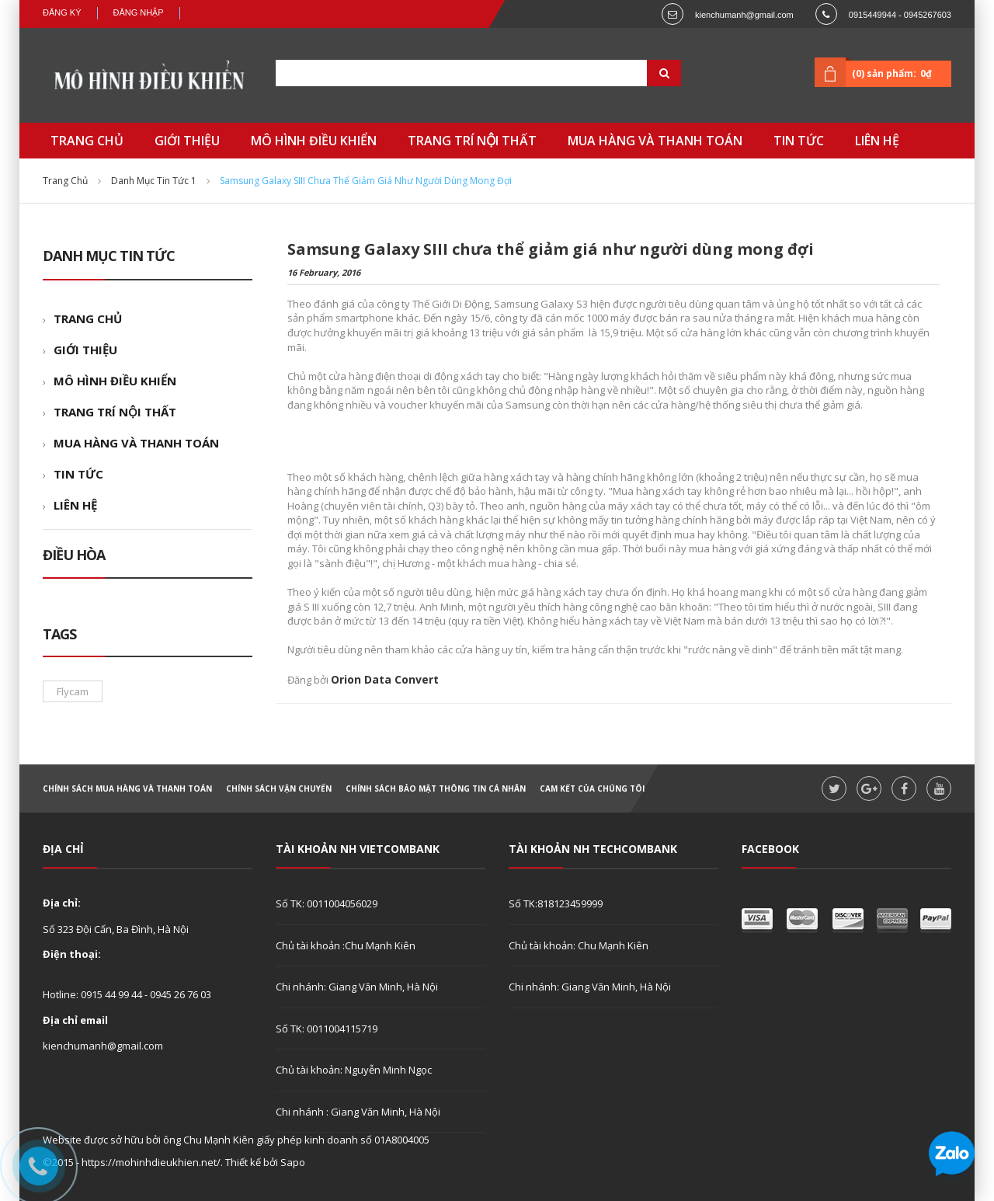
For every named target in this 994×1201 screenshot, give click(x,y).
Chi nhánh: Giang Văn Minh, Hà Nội (357, 987)
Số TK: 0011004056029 (326, 903)
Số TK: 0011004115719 (326, 1029)
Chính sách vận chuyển (279, 788)
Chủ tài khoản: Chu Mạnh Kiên (578, 945)
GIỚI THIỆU (85, 349)
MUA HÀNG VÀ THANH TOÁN (136, 443)
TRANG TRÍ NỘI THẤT (115, 411)
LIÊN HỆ (75, 505)
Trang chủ (65, 180)
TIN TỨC (78, 474)
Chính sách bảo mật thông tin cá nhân (436, 788)
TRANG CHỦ (88, 318)
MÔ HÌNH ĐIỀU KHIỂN (115, 380)
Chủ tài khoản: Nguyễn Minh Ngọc (354, 1070)
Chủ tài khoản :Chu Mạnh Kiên (345, 945)
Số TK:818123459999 (556, 903)
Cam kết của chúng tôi (592, 788)
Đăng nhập (138, 12)
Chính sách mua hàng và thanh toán (127, 788)
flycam (73, 691)
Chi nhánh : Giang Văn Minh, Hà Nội (358, 1112)
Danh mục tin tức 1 (153, 180)
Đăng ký (62, 12)
